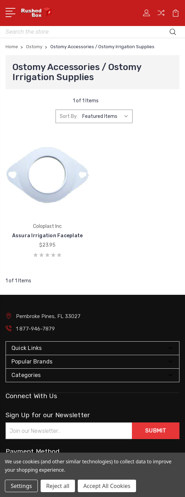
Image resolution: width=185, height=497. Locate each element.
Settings (21, 486)
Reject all (57, 486)
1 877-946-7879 (35, 329)
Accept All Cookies (107, 486)
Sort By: (69, 116)
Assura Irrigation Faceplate (47, 236)
